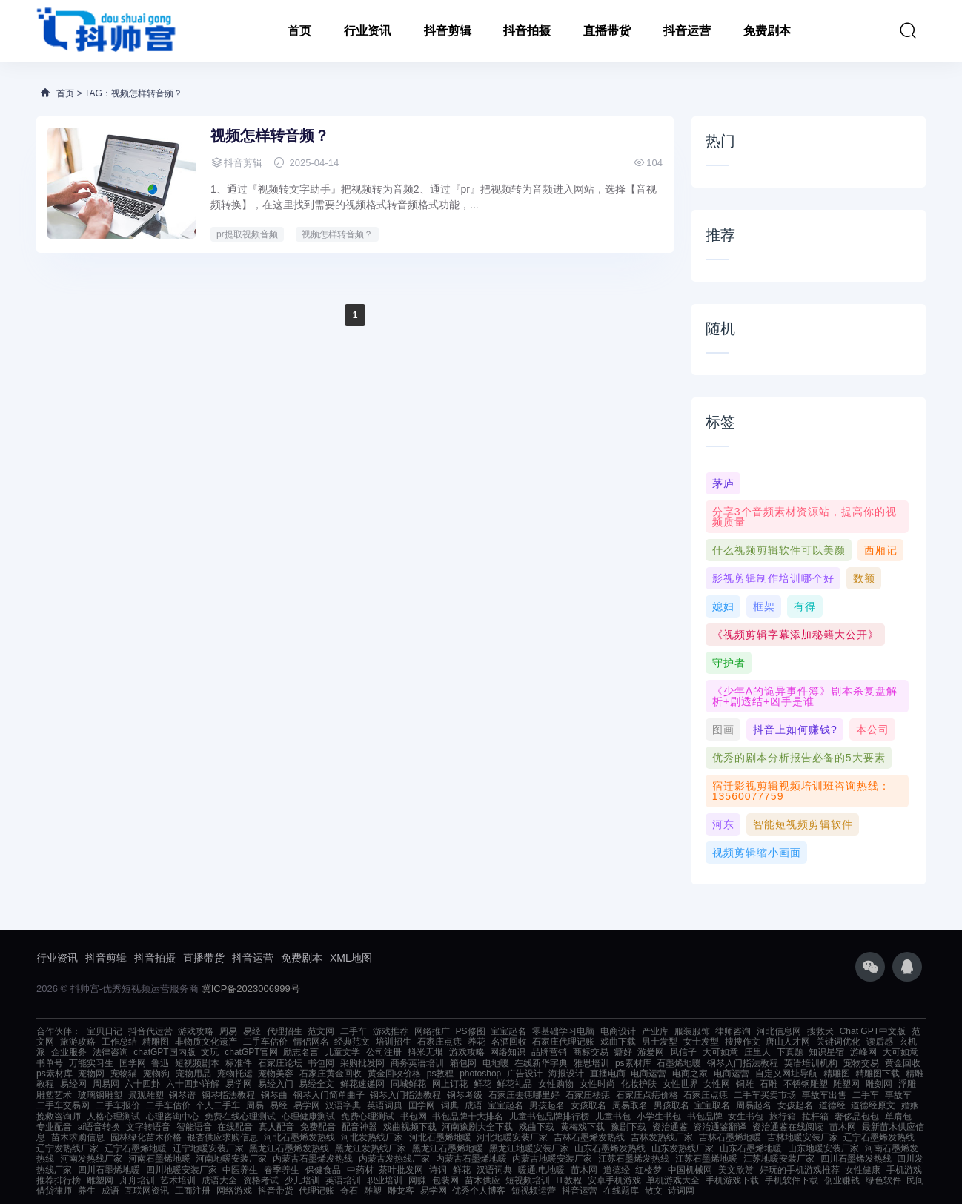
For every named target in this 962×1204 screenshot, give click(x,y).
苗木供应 (482, 1180)
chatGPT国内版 (164, 1052)
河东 (723, 824)
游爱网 (650, 1052)
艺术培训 (178, 1180)
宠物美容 (275, 1073)
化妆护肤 (639, 1084)
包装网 (445, 1180)
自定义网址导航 (786, 1073)
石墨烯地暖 (679, 1063)
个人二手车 (218, 1105)
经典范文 (352, 1041)
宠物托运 (235, 1073)
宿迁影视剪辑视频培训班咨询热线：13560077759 (801, 791)
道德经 (832, 1105)
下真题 (790, 1052)
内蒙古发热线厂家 (394, 1159)
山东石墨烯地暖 (751, 1148)
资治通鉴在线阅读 (787, 1127)
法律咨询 (110, 1052)
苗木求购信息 (78, 1137)
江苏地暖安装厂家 (779, 1159)
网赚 (417, 1180)
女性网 (716, 1084)
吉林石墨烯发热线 (589, 1137)
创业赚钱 (842, 1180)
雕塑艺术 (54, 1095)
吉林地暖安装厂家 (802, 1137)
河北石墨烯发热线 (299, 1137)
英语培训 (343, 1180)
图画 (723, 729)
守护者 (729, 663)
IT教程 (569, 1180)
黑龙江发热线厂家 (370, 1148)
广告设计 (525, 1073)
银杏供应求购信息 (222, 1137)
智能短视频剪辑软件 (803, 824)
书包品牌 (705, 1116)
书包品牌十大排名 (467, 1116)
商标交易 (590, 1052)
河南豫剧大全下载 (477, 1127)
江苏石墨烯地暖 (706, 1159)
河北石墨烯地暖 (440, 1137)
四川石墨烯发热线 (856, 1159)
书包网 (321, 1063)
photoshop (480, 1073)
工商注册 (192, 1190)
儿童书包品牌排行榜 (549, 1116)
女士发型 (701, 1041)
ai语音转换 (99, 1127)
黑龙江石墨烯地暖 (447, 1148)
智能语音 (194, 1127)
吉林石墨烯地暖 (730, 1137)
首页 (299, 30)
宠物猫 (123, 1073)
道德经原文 (873, 1105)
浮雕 (907, 1084)
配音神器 (359, 1127)
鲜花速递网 (362, 1084)
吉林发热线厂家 (662, 1137)
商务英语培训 (417, 1063)
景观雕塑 (146, 1095)
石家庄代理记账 (563, 1041)
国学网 (132, 1063)
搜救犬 (820, 1031)
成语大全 (219, 1180)
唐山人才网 (788, 1041)
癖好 (623, 1052)
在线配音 (235, 1127)
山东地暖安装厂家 (823, 1148)
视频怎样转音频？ (269, 136)
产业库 (655, 1031)
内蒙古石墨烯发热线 (313, 1159)
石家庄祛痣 (587, 1095)
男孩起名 (547, 1105)
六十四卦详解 (192, 1084)
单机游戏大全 (673, 1180)
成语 (473, 1105)
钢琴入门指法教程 (742, 1063)
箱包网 (463, 1063)
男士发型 (659, 1041)
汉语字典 (343, 1105)
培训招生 (393, 1041)
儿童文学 (342, 1052)
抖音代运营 (150, 1031)
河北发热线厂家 (372, 1137)
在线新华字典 (541, 1063)
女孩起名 (795, 1105)
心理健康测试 (308, 1116)
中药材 (360, 1170)
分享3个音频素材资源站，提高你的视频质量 (804, 517)
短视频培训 (527, 1180)
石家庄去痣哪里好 (524, 1095)
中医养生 (240, 1170)
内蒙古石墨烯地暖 (471, 1159)
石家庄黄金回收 (330, 1073)
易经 (252, 1031)
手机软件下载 (791, 1180)
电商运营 (648, 1073)
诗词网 (681, 1190)
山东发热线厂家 (682, 1148)
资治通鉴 (670, 1127)
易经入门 (275, 1084)
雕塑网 (846, 1084)
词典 (450, 1105)
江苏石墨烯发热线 (633, 1159)
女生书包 (745, 1116)
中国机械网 (690, 1170)
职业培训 (384, 1180)
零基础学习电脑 (563, 1031)
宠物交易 (861, 1063)
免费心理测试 (367, 1116)
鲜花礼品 (514, 1084)
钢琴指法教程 (228, 1095)
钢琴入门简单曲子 (329, 1095)
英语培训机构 (810, 1063)
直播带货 (607, 30)
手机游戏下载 (732, 1180)
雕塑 (373, 1190)
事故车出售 (824, 1095)
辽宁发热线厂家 (67, 1148)
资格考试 (261, 1180)
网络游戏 (234, 1190)
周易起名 (754, 1105)
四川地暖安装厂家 (181, 1170)
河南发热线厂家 (91, 1159)
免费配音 (318, 1127)
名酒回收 (509, 1041)
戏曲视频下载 (410, 1127)
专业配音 (54, 1127)
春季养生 (281, 1170)
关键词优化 (838, 1041)
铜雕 (745, 1084)
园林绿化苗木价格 (146, 1137)
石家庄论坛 (280, 1063)
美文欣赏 (736, 1170)
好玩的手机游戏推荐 (800, 1170)
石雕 (768, 1084)
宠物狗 (156, 1073)
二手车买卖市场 (765, 1095)
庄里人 (757, 1052)
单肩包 (898, 1116)
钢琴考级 (464, 1095)
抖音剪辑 (447, 30)
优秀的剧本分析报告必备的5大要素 (799, 758)
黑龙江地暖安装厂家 (529, 1148)
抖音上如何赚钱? (795, 729)
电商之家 (690, 1073)
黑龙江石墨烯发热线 (289, 1148)
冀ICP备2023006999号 (251, 988)
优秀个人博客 (478, 1190)
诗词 (438, 1170)
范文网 (321, 1031)
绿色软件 (883, 1180)
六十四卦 (142, 1084)
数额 (864, 578)
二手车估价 (265, 1041)
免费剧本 (767, 30)
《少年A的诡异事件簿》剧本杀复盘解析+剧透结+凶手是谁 (805, 696)
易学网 (238, 1084)
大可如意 (720, 1052)
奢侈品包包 (857, 1116)
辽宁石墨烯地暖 (136, 1148)
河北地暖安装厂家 (512, 1137)
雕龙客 (401, 1190)
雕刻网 (879, 1084)
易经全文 (316, 1084)
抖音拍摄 (527, 30)
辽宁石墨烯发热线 (879, 1137)
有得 (805, 606)
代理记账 (316, 1190)
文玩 (210, 1052)
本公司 (872, 729)
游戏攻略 (195, 1031)
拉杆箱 (815, 1116)
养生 (87, 1190)
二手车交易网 (63, 1105)
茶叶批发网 (401, 1170)
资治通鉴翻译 (719, 1127)
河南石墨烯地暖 (159, 1159)
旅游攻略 (78, 1041)
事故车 (898, 1095)
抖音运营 (687, 30)
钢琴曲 (274, 1095)
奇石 (349, 1190)
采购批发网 (362, 1063)
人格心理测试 (113, 1116)
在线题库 (621, 1190)
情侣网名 (311, 1041)
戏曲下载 (618, 1041)
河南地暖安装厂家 (231, 1159)
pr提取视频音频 (247, 234)
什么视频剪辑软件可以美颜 (779, 550)
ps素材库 (633, 1063)
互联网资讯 (147, 1190)
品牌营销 (549, 1052)
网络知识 (507, 1052)
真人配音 (276, 1127)
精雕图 (155, 1041)
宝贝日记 (104, 1031)
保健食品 (323, 1170)
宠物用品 (193, 1073)
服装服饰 (692, 1031)
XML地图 (351, 958)
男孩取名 (671, 1105)
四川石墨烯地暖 (109, 1170)
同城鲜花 (408, 1084)
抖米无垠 (425, 1052)
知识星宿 (826, 1052)
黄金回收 (902, 1063)
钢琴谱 (182, 1095)
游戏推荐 (390, 1031)
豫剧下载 (628, 1127)
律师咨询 (733, 1031)
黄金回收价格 (394, 1073)
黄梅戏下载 (582, 1127)
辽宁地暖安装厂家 (208, 1148)
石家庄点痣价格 (647, 1095)
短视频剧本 (197, 1063)
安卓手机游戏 (614, 1180)
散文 (654, 1190)
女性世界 (680, 1084)
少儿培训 (302, 1180)
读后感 (879, 1041)
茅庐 (723, 483)
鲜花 (482, 1084)
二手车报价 (118, 1105)
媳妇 (723, 606)
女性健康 (862, 1170)
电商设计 (618, 1031)
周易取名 (630, 1105)
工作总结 (119, 1041)
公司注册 (384, 1052)
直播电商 (608, 1073)
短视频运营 (533, 1190)
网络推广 (432, 1031)
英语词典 (384, 1105)
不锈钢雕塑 (805, 1084)
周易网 (106, 1084)
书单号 (49, 1063)
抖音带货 (275, 1190)
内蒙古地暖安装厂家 (552, 1159)
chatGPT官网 (251, 1052)
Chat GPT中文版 (873, 1031)
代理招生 (284, 1031)
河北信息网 (779, 1031)
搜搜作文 (742, 1041)
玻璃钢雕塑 (100, 1095)
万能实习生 (91, 1063)
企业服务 (69, 1052)
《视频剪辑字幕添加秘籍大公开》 (795, 635)
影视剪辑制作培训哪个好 (773, 578)
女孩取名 (588, 1105)
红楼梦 (648, 1170)
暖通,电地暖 (541, 1170)
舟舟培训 (137, 1180)
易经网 (73, 1084)
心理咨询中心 (172, 1116)
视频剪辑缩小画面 (756, 853)
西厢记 (881, 550)
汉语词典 (494, 1170)
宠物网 (91, 1073)
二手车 (353, 1031)
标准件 (238, 1063)
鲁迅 (160, 1063)
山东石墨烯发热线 (610, 1148)
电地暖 (495, 1063)
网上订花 (450, 1084)
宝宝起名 (508, 1031)
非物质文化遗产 (206, 1041)
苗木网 (842, 1127)
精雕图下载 (877, 1073)
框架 (764, 606)
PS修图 (470, 1031)
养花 (476, 1041)
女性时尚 (597, 1084)
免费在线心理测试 (240, 1116)
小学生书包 (659, 1116)
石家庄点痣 (439, 1041)
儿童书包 (613, 1116)
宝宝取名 (712, 1105)
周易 (228, 1031)
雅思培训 (591, 1063)
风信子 (683, 1052)
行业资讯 (367, 30)
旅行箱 (782, 1116)
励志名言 (301, 1052)
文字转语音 (148, 1127)
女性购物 (556, 1084)
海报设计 (566, 1073)
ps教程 (440, 1073)
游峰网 (863, 1052)
